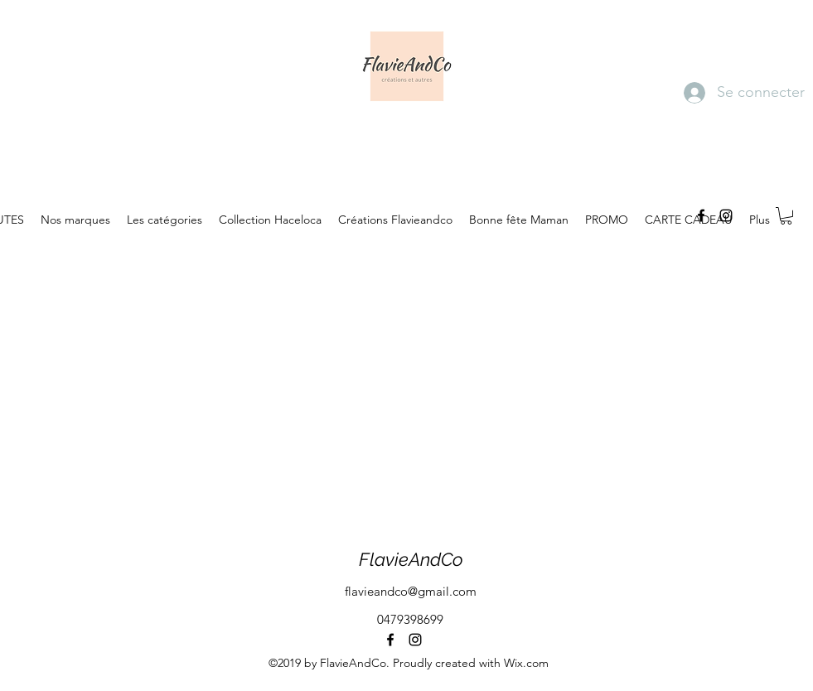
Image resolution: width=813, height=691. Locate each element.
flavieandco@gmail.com (411, 591)
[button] (786, 216)
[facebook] (701, 215)
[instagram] (726, 215)
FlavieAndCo (411, 559)
